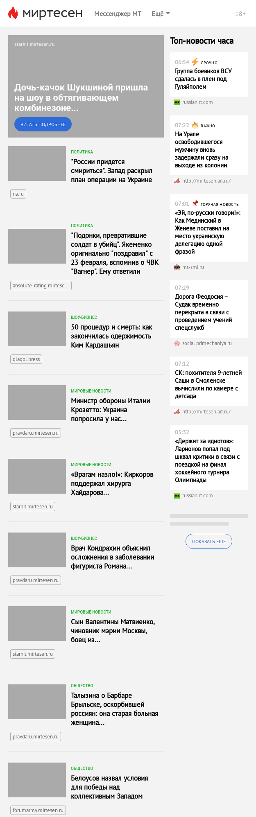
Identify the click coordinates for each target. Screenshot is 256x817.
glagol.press (26, 359)
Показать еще (209, 541)
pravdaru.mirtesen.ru (36, 432)
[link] (86, 86)
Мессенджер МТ (117, 13)
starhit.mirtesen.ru (33, 506)
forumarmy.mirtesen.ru (38, 810)
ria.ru (18, 193)
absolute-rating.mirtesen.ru (42, 285)
